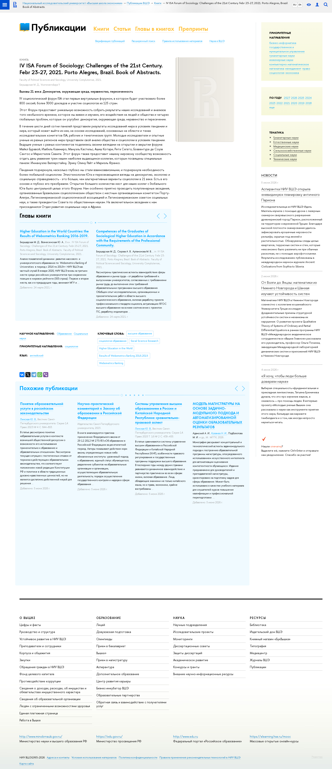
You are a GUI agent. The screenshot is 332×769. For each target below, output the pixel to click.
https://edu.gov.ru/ (109, 736)
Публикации (58, 27)
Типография (258, 646)
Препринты (193, 28)
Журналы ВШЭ (260, 660)
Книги (101, 28)
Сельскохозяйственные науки (292, 150)
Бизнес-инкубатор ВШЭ (112, 688)
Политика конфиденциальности (138, 757)
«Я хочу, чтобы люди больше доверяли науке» (284, 378)
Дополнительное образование (117, 674)
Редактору (317, 756)
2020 (294, 103)
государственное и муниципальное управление (287, 49)
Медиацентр (258, 653)
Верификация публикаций (110, 41)
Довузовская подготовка (113, 632)
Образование (64, 333)
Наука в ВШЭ (216, 41)
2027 (287, 98)
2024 (308, 98)
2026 (294, 98)
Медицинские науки (285, 146)
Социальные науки (285, 155)
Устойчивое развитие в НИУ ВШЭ (42, 639)
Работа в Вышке (30, 720)
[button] (91, 223)
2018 (309, 103)
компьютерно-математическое (289, 64)
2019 (301, 103)
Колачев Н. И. (219, 433)
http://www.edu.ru (185, 736)
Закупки (24, 660)
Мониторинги (182, 639)
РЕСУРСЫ (258, 618)
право (306, 68)
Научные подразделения (190, 625)
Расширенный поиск (143, 41)
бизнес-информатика (282, 43)
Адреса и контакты (58, 757)
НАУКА (179, 618)
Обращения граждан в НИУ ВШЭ (41, 667)
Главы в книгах (154, 28)
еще (272, 107)
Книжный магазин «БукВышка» (270, 639)
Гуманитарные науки (286, 137)
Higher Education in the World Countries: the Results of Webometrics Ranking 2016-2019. (54, 233)
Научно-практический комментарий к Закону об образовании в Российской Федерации (99, 410)
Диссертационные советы (191, 646)
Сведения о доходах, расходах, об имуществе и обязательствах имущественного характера (52, 690)
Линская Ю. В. (28, 419)
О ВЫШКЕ (27, 618)
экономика (292, 73)
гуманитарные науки (282, 55)
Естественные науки (286, 142)
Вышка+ (101, 653)
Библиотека (258, 625)
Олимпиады (104, 639)
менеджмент (293, 68)
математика (276, 68)
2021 (287, 103)
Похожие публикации (48, 388)
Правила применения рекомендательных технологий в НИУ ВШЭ (200, 757)
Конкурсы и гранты (186, 667)
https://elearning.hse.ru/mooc (270, 736)
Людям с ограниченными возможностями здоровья (54, 706)
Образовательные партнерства (118, 695)
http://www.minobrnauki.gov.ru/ (40, 736)
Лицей (100, 625)
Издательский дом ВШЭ (266, 632)
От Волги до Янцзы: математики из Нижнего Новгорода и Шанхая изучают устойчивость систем (289, 288)
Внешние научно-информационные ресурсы (203, 674)
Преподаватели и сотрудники (40, 646)
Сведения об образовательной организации (49, 699)
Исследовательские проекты (193, 632)
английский (36, 355)
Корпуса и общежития (34, 653)
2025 (301, 98)
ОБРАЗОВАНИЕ (108, 618)
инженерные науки (281, 60)
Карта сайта (26, 763)
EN (300, 4)
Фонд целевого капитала (36, 674)
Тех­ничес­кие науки (285, 159)
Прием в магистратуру (111, 660)
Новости (269, 175)
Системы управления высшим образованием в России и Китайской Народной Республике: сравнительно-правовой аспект (158, 413)
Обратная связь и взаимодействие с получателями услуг (131, 704)
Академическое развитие (190, 660)
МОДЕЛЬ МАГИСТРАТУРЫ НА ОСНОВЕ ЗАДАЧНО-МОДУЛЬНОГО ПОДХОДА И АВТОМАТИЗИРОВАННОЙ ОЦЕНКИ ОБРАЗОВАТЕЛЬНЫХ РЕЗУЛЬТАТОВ (217, 415)
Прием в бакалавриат (111, 646)
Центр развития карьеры (113, 681)
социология (276, 73)
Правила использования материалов (182, 41)
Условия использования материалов (94, 757)
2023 (272, 103)
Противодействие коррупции (40, 681)
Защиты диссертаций (187, 653)
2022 (280, 103)
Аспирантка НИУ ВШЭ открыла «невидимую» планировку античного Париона (290, 194)
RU (294, 4)
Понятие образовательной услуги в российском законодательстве (41, 408)
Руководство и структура (37, 632)
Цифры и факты (30, 625)
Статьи (122, 28)
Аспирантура (105, 667)
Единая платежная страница (38, 713)
